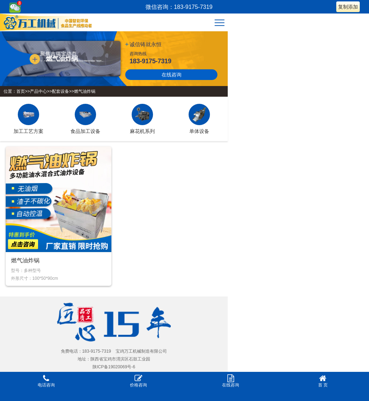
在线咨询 (171, 74)
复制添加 (348, 7)
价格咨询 (138, 380)
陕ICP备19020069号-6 (114, 366)
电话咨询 (46, 380)
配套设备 (60, 91)
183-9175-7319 (150, 61)
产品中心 (38, 91)
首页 (20, 91)
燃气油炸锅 (84, 91)
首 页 (323, 380)
